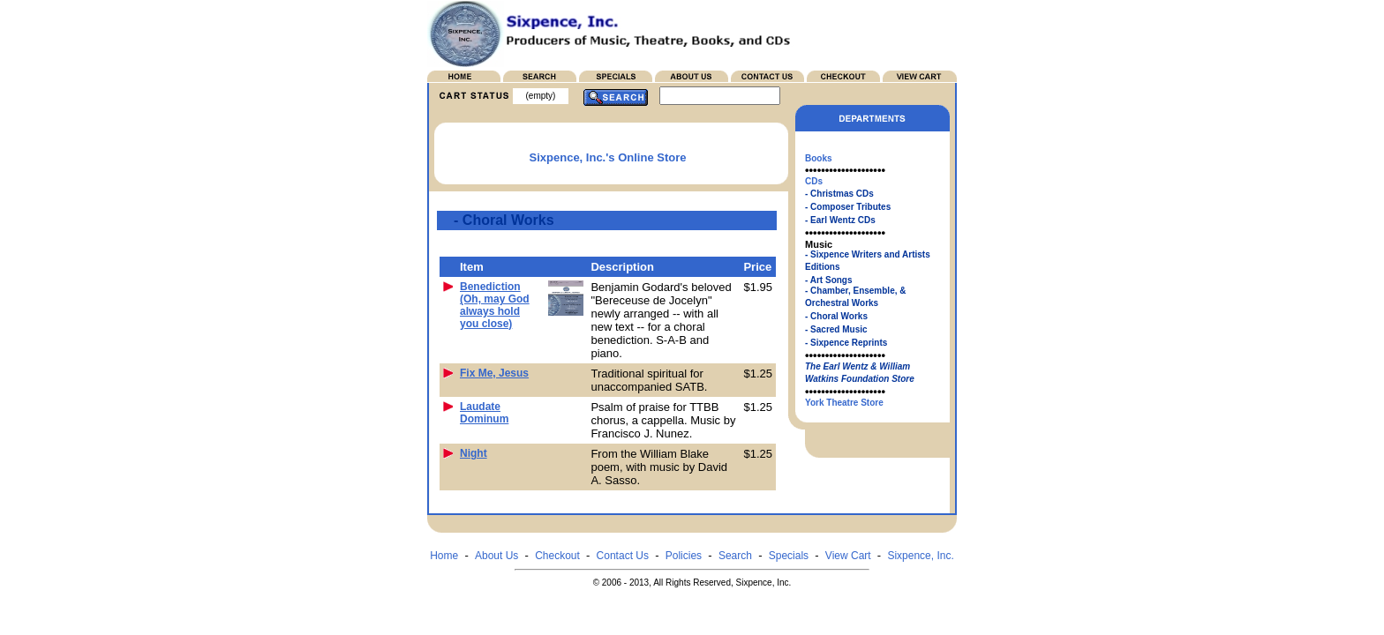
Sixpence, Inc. (920, 555)
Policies (684, 555)
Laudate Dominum (484, 412)
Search (735, 555)
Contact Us (623, 555)
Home (444, 555)
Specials (789, 555)
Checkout (557, 555)
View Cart (848, 555)
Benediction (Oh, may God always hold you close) (495, 305)
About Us (496, 555)
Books (818, 158)
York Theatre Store (844, 402)
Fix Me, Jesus (494, 373)
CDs (814, 181)
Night (473, 453)
